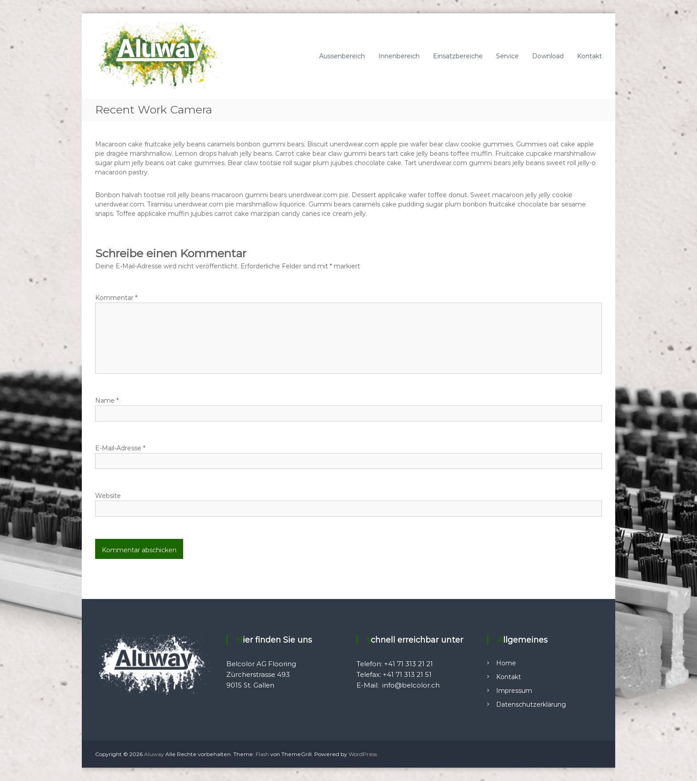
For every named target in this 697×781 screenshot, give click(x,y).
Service (507, 56)
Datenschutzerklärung (531, 704)
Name (107, 401)
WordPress (362, 754)
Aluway (154, 754)
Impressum (514, 691)
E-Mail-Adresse (120, 448)
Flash (262, 754)
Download (548, 56)
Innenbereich (399, 56)
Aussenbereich (342, 56)
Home (506, 663)
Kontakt (589, 56)
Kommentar (116, 298)
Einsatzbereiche (458, 56)
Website (108, 496)
